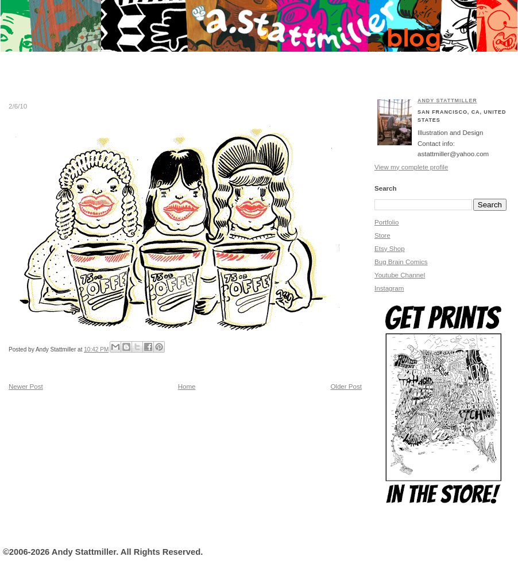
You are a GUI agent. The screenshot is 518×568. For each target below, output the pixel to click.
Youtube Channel (399, 275)
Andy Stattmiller (447, 100)
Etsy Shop (389, 248)
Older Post (346, 386)
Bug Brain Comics (401, 261)
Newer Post (26, 386)
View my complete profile (411, 167)
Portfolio (386, 222)
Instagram (389, 288)
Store (382, 235)
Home (187, 386)
